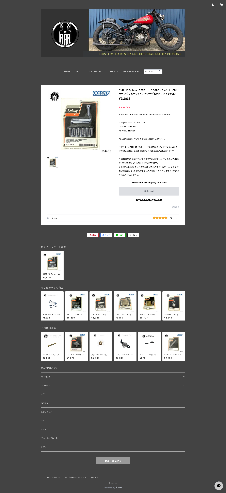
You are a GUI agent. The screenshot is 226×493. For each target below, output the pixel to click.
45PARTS (46, 377)
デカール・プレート (49, 438)
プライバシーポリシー (51, 477)
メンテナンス (46, 412)
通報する (175, 207)
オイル (44, 420)
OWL (43, 447)
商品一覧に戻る (113, 460)
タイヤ (44, 429)
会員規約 (94, 477)
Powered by (113, 488)
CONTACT (112, 71)
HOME (67, 71)
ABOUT (80, 71)
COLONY (45, 385)
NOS (43, 394)
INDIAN (44, 403)
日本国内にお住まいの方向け (149, 200)
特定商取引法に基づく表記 (75, 477)
